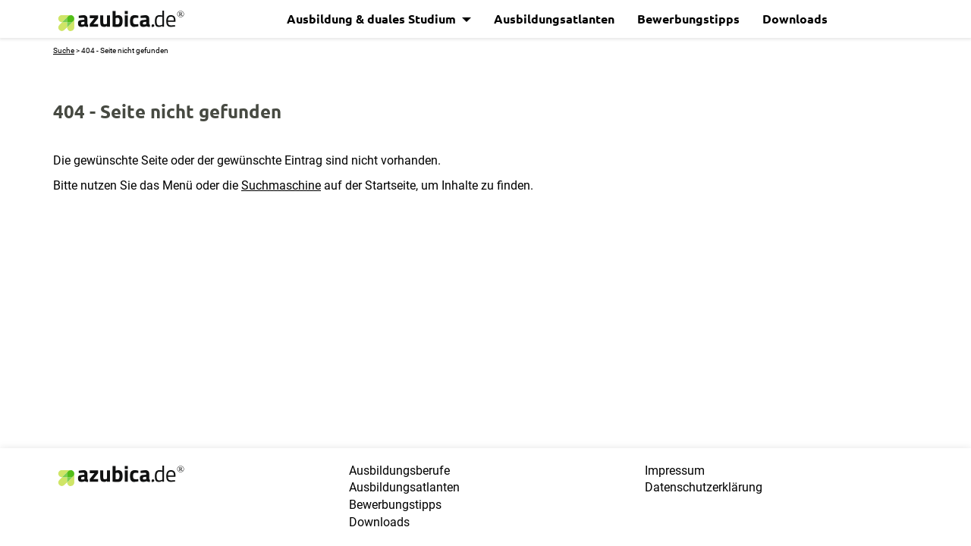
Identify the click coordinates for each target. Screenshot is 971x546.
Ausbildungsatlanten (554, 19)
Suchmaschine (281, 185)
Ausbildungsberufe (399, 470)
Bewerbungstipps (688, 19)
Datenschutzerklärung (703, 487)
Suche (63, 50)
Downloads (795, 19)
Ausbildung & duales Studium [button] (373, 19)
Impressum (675, 470)
